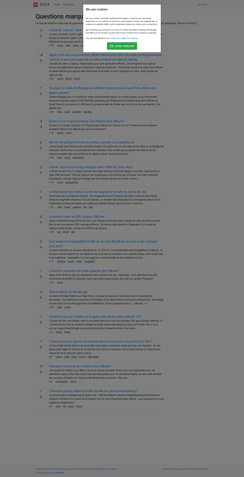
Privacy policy (132, 38)
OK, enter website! (122, 46)
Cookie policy (115, 38)
